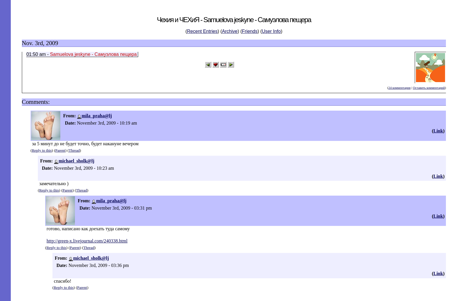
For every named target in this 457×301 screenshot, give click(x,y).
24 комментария (400, 87)
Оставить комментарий (429, 87)
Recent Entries (202, 31)
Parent (60, 150)
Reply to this (42, 150)
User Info (271, 31)
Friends (249, 31)
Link (438, 130)
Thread (74, 150)
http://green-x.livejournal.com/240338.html (87, 240)
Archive (230, 31)
